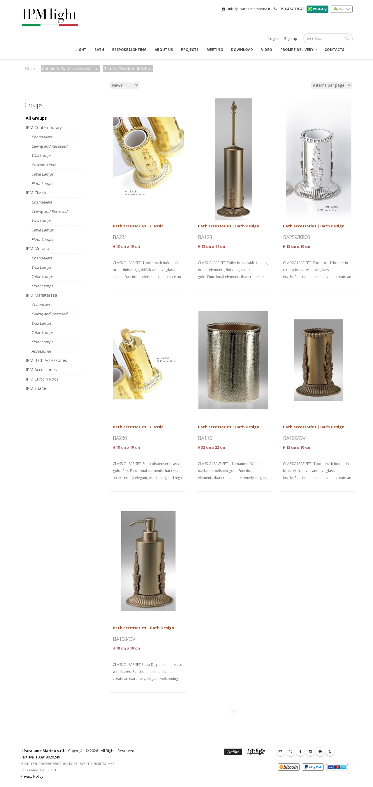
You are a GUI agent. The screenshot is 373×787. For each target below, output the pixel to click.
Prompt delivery (297, 49)
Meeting (215, 49)
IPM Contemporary (44, 127)
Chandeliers (41, 136)
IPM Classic (36, 192)
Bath (99, 49)
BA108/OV (124, 638)
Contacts (334, 49)
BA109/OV (294, 437)
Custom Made (43, 164)
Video (266, 49)
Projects (189, 49)
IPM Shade (36, 388)
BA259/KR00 (296, 237)
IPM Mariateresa (41, 295)
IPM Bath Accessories (46, 360)
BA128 (205, 237)
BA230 (120, 437)
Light (80, 49)
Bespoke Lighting (129, 49)
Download (242, 49)
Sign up (290, 38)
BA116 (205, 437)
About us (164, 49)
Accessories (41, 351)
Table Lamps (42, 174)
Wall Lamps (41, 155)
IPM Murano (37, 248)
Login (273, 38)
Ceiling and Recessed (49, 146)
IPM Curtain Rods (42, 379)
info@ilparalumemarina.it (249, 8)
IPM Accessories (41, 369)
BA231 (120, 237)
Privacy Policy (31, 776)
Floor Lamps (42, 183)
